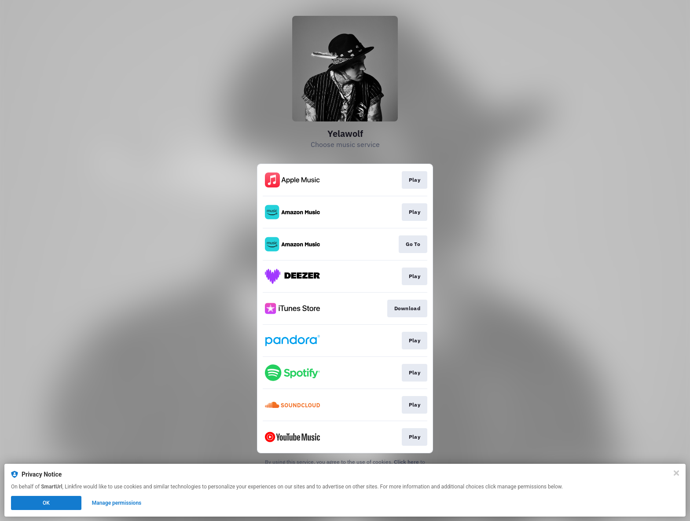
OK (46, 503)
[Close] (676, 473)
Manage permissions (117, 503)
